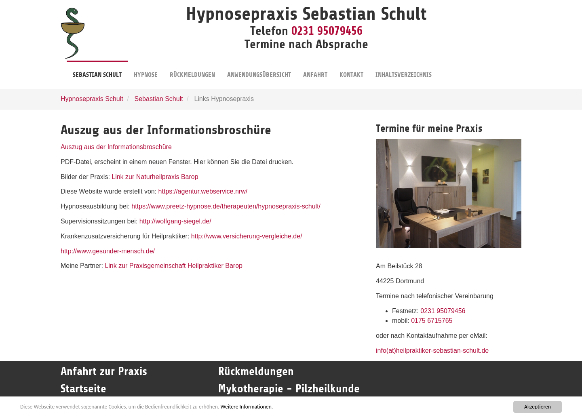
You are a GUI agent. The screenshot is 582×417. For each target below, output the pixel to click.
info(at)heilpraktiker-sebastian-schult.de (432, 350)
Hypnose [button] (146, 69)
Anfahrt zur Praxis (104, 371)
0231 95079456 (327, 31)
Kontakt (351, 69)
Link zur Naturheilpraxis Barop (155, 176)
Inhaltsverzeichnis (403, 69)
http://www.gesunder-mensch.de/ (108, 251)
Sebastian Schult (159, 98)
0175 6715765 (431, 320)
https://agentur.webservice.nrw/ (203, 191)
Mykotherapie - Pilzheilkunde (289, 388)
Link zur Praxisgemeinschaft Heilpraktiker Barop (173, 265)
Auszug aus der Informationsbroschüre (116, 146)
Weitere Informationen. (246, 406)
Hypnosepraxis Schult (92, 98)
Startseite (85, 388)
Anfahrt (315, 69)
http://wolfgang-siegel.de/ (175, 221)
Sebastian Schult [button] (97, 69)
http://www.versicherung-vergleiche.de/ (245, 236)
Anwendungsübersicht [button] (259, 69)
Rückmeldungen (192, 69)
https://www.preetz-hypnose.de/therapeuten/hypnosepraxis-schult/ (226, 206)
